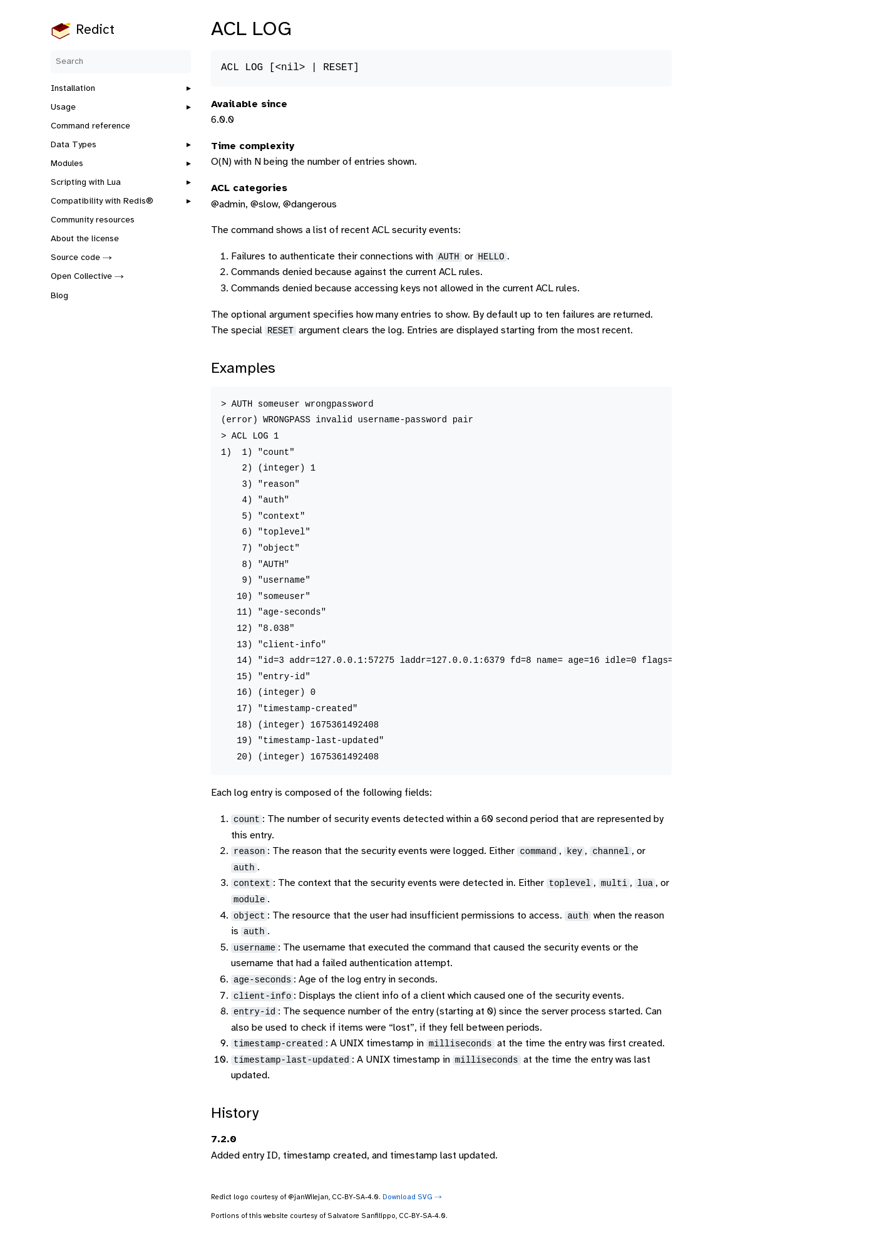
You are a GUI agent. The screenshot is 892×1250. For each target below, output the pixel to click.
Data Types (73, 145)
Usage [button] (63, 107)
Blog (59, 296)
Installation (73, 88)
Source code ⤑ (81, 258)
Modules (67, 164)
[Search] (121, 61)
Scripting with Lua (86, 182)
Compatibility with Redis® (102, 201)
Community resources (93, 220)
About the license (85, 239)
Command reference (90, 126)
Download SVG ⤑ (412, 1197)
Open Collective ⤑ (87, 276)
